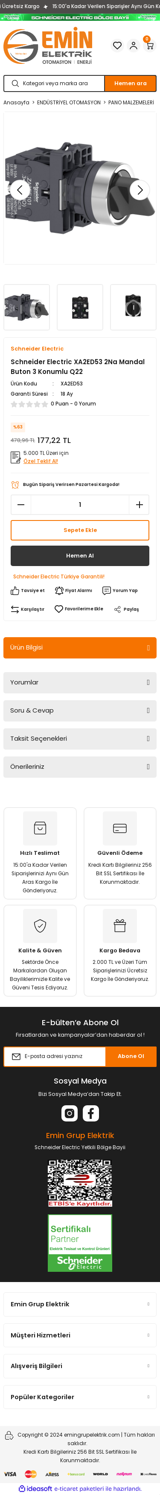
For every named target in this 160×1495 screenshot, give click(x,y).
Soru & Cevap (32, 710)
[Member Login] (133, 45)
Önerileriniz (27, 766)
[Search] (80, 83)
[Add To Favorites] (79, 609)
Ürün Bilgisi (26, 647)
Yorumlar (24, 682)
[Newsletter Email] (80, 1056)
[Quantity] (80, 504)
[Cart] (150, 45)
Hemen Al (80, 555)
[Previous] (20, 190)
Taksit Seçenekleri (38, 738)
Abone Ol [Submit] (131, 1056)
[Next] (140, 190)
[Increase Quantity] (139, 504)
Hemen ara (130, 83)
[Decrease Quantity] (21, 504)
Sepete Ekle (80, 530)
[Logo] (47, 45)
